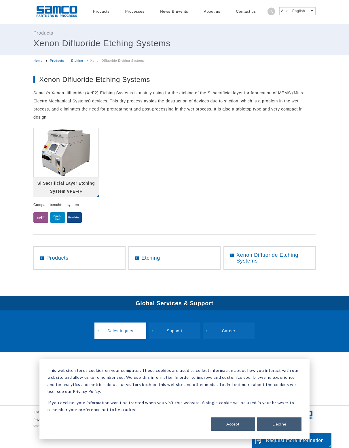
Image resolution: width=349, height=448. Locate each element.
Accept (233, 423)
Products (101, 11)
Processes (135, 11)
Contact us (246, 11)
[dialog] (174, 399)
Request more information (295, 440)
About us (212, 11)
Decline (279, 423)
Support (174, 331)
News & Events (174, 11)
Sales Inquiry (120, 331)
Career (229, 331)
